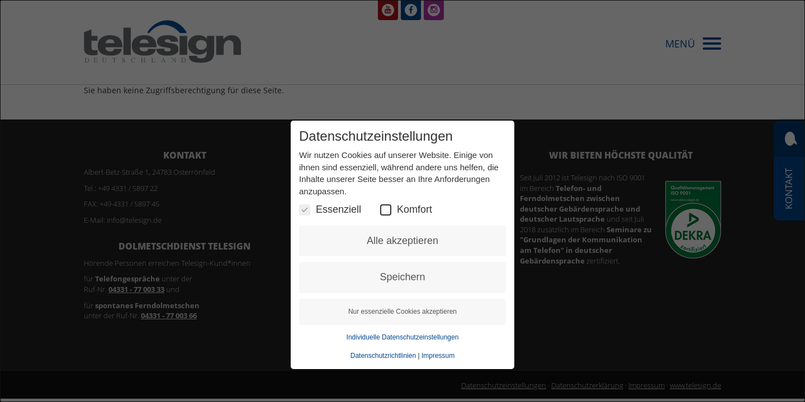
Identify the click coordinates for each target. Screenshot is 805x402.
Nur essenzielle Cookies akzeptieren (402, 311)
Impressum (438, 356)
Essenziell (330, 210)
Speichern (402, 277)
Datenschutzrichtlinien (383, 356)
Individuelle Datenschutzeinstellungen (403, 337)
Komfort (406, 210)
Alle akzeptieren (402, 240)
